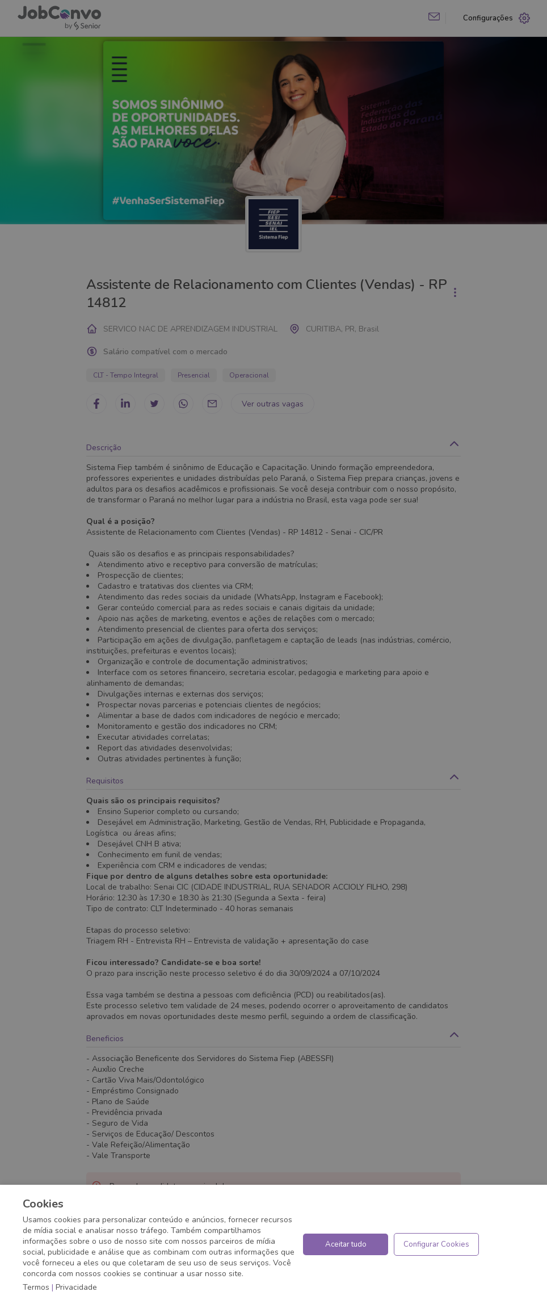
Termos (36, 1287)
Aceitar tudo (346, 1244)
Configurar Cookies (436, 1244)
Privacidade (76, 1287)
